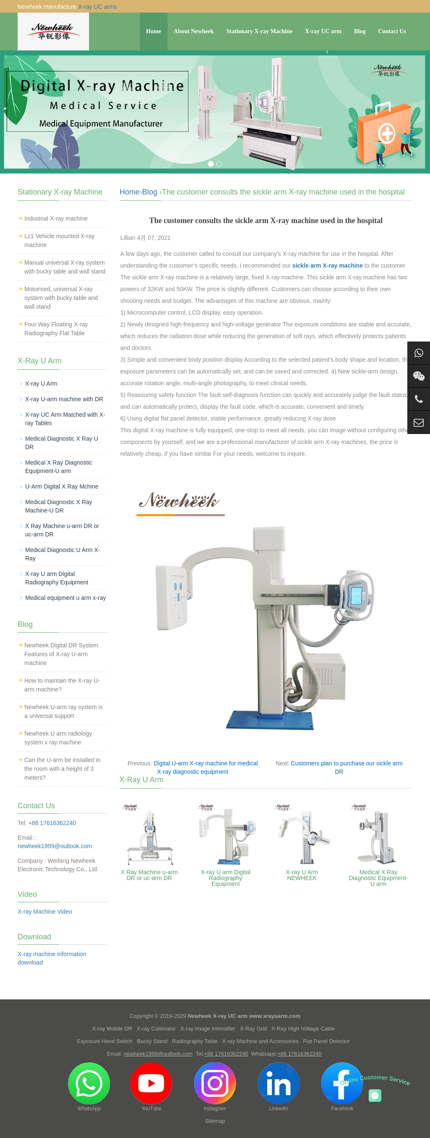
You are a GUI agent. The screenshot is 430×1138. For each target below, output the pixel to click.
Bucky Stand (152, 1041)
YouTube (151, 1087)
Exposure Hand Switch (105, 1041)
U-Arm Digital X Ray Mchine (61, 486)
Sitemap (215, 1121)
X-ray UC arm (323, 31)
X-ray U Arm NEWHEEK (302, 875)
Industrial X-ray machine (56, 218)
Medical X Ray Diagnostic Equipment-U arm (378, 878)
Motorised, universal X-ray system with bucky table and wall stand (61, 298)
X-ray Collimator (156, 1028)
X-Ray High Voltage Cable (303, 1028)
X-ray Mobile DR (112, 1028)
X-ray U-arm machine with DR (64, 399)
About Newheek (194, 31)
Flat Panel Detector (326, 1041)
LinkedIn (279, 1087)
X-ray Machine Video (45, 911)
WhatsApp (89, 1087)
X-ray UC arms (97, 6)
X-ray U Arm (41, 383)
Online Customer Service (375, 1080)
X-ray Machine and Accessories (260, 1041)
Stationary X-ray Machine (259, 31)
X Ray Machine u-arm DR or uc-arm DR (149, 875)
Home (153, 31)
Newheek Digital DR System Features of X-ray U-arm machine (61, 654)
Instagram (215, 1087)
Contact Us (392, 31)
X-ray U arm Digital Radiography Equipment (225, 878)
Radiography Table (195, 1041)
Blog (359, 31)
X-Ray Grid (253, 1028)
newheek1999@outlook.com (55, 846)
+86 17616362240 (52, 823)
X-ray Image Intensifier (208, 1028)
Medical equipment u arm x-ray (65, 597)
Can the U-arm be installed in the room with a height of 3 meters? (62, 769)
